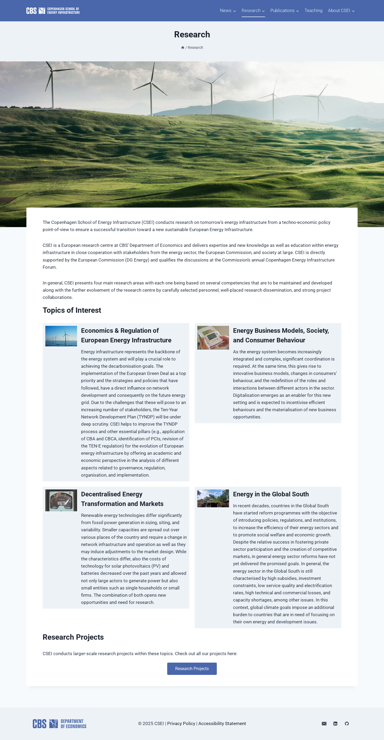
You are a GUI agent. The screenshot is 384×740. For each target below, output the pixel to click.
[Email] (324, 723)
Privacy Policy (181, 723)
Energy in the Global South (271, 494)
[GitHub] (346, 723)
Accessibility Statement (222, 723)
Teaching (313, 10)
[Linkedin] (335, 723)
